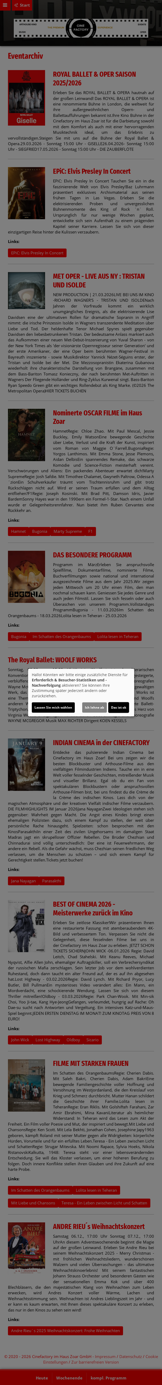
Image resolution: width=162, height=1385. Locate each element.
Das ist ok (118, 707)
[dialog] (81, 692)
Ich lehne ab (94, 707)
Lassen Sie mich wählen (53, 707)
